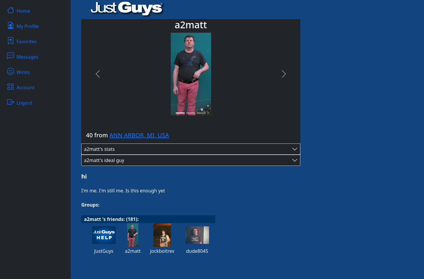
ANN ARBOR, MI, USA (139, 135)
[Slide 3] (201, 113)
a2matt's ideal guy (104, 160)
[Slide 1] (180, 113)
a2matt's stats (99, 149)
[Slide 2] (190, 113)
